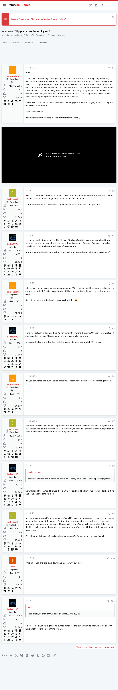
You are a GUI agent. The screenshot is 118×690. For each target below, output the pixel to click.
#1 (113, 68)
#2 (113, 191)
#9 (113, 513)
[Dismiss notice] (112, 17)
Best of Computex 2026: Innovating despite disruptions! (38, 19)
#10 (113, 558)
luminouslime (10, 35)
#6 (113, 376)
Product (51, 35)
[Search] (113, 5)
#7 (113, 421)
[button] (5, 5)
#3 (113, 235)
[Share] (109, 67)
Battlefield (40, 35)
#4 (113, 283)
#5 (113, 328)
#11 (113, 601)
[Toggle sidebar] (107, 5)
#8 (113, 466)
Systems (61, 35)
